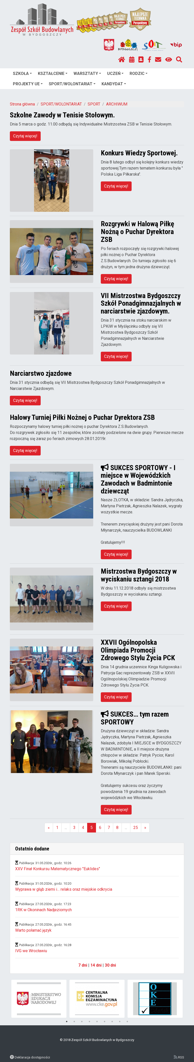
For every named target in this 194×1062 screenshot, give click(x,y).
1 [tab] (66, 1021)
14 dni (96, 965)
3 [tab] (81, 1021)
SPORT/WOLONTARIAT (72, 83)
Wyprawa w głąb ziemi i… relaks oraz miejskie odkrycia (63, 889)
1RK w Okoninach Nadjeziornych (43, 909)
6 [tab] (104, 1021)
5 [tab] (97, 1021)
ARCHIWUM (116, 104)
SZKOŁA (22, 73)
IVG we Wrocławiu (31, 950)
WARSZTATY (87, 73)
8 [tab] (119, 1021)
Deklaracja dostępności (32, 1057)
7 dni (82, 965)
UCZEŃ (115, 73)
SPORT (94, 104)
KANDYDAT (114, 83)
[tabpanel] (39, 999)
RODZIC (139, 73)
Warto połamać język (33, 930)
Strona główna (22, 104)
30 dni (110, 965)
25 (135, 827)
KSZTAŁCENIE (52, 73)
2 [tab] (74, 1021)
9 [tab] (127, 1021)
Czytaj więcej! (25, 136)
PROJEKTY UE (28, 83)
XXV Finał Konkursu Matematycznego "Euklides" (57, 868)
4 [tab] (89, 1021)
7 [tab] (112, 1021)
